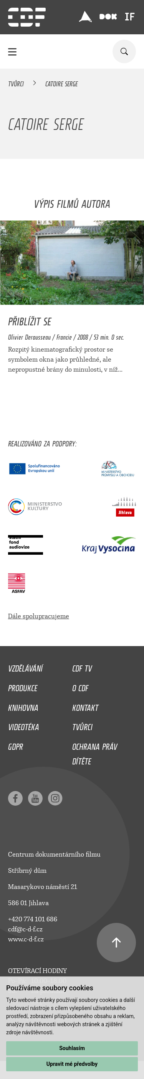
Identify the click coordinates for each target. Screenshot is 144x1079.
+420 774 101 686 (32, 919)
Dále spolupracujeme (38, 616)
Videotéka (23, 725)
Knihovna (23, 706)
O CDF (80, 686)
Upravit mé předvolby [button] (72, 1064)
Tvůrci (16, 82)
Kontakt (85, 706)
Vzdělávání (25, 666)
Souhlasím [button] (72, 1048)
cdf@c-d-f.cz (25, 929)
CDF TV (82, 666)
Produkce (22, 686)
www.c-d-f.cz (26, 939)
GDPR (15, 745)
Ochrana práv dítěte (94, 752)
